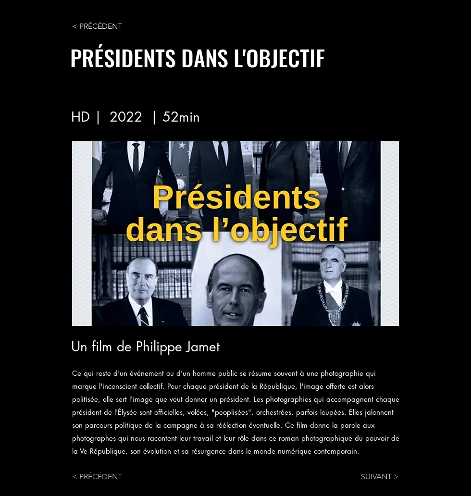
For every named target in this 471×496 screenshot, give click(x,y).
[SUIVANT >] (375, 476)
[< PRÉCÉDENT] (104, 26)
